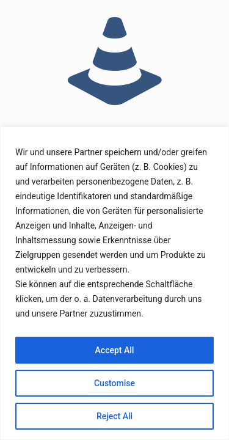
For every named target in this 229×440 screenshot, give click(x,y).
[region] (114, 283)
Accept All (114, 350)
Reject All (114, 416)
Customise (114, 383)
